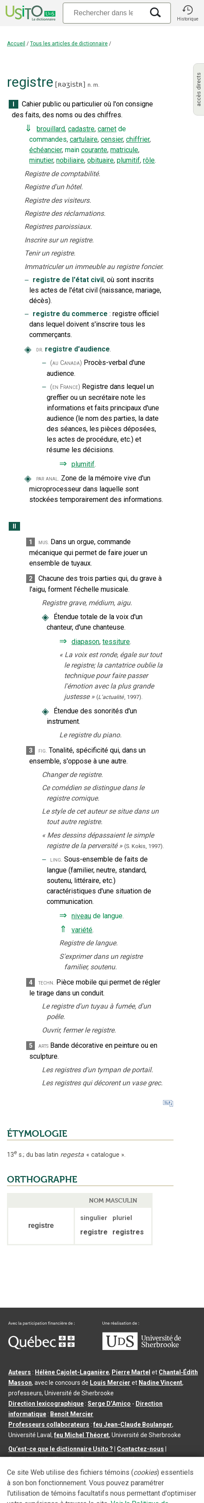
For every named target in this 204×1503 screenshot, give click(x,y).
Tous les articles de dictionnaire (69, 44)
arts (43, 1046)
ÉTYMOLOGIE (37, 1133)
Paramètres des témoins (117, 1459)
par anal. (47, 478)
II (14, 526)
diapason (85, 641)
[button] (187, 13)
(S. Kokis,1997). (144, 846)
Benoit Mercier (71, 1414)
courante (94, 150)
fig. (42, 750)
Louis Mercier (110, 1382)
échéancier (45, 150)
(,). (119, 697)
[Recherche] (103, 13)
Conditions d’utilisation (42, 1459)
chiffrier (138, 139)
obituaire (100, 160)
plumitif (128, 160)
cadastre (81, 129)
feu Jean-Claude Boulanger (132, 1424)
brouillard (51, 129)
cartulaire (84, 139)
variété (81, 930)
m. (96, 85)
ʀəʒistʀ (70, 84)
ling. (56, 859)
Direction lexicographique (46, 1403)
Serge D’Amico (109, 1403)
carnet (107, 129)
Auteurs (19, 1372)
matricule (124, 150)
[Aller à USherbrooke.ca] (141, 1347)
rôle (149, 160)
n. (90, 85)
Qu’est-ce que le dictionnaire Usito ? (60, 1448)
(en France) (65, 387)
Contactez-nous (140, 1448)
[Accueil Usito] (29, 13)
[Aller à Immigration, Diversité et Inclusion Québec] (41, 1346)
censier (112, 139)
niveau (81, 916)
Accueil (16, 44)
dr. (39, 349)
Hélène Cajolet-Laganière (72, 1372)
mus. (43, 542)
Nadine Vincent (160, 1382)
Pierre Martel (131, 1372)
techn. (46, 982)
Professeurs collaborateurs (48, 1424)
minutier (41, 160)
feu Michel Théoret (81, 1434)
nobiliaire (70, 160)
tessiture (116, 641)
